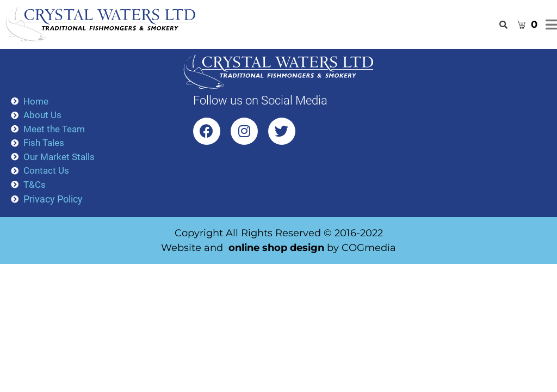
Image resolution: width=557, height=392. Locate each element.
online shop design (276, 248)
